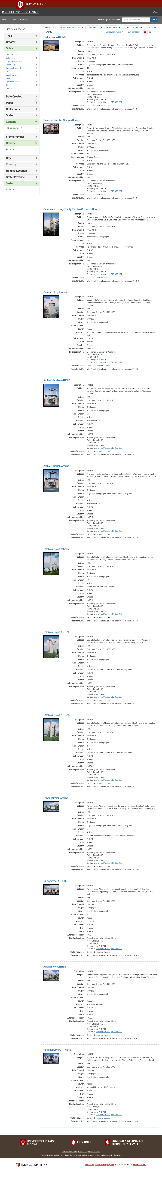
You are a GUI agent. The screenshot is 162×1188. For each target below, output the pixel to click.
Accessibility (89, 1165)
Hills (8, 78)
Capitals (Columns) (14, 62)
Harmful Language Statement (89, 1152)
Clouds (9, 72)
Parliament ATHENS (54, 37)
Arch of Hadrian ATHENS (57, 380)
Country (11, 164)
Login (156, 12)
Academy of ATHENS (54, 966)
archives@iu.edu (103, 102)
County (10, 143)
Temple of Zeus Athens (56, 549)
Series (10, 183)
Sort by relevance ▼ (115, 32)
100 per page (134, 32)
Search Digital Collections (109, 20)
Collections (13, 109)
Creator (10, 42)
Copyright (110, 1165)
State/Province (15, 177)
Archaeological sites (14, 68)
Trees (8, 85)
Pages (9, 103)
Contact (23, 20)
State (9, 115)
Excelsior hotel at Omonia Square (61, 120)
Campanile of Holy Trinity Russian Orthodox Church (71, 209)
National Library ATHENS (57, 1049)
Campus (11, 122)
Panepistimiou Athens (55, 798)
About (13, 20)
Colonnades (11, 58)
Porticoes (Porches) (14, 82)
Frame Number (15, 137)
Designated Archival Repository (61, 1156)
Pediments (10, 65)
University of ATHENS (55, 881)
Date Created (14, 97)
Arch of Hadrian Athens (56, 466)
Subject (10, 48)
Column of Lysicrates (55, 292)
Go (154, 20)
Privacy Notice (100, 1165)
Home (4, 20)
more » (9, 89)
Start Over (153, 28)
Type (9, 36)
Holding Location (16, 171)
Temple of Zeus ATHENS (56, 632)
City (8, 158)
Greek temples (12, 75)
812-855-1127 (116, 102)
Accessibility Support (69, 1152)
